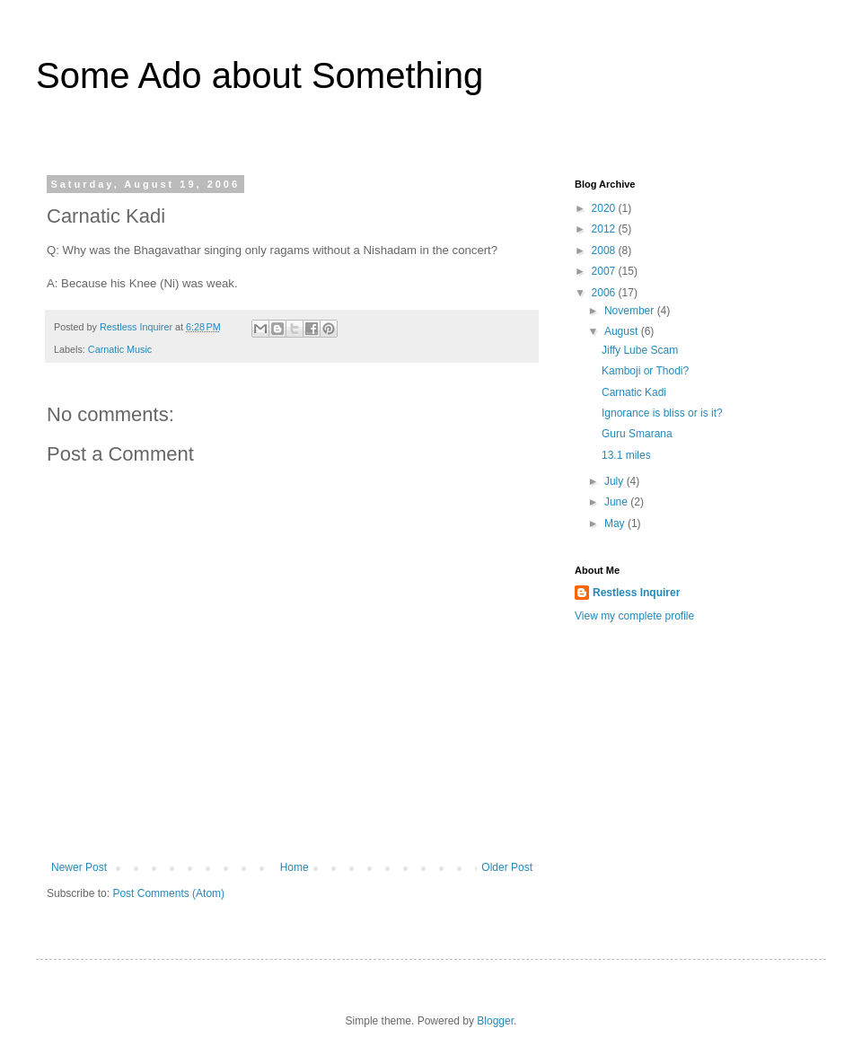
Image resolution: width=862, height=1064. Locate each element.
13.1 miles (626, 455)
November (630, 310)
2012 (605, 229)
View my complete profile (634, 616)
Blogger (495, 1021)
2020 (605, 208)
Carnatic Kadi (634, 392)
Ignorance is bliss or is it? (662, 413)
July (615, 481)
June (617, 502)
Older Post (506, 867)
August (622, 331)
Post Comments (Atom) (168, 893)
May (616, 523)
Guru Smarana (637, 433)
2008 (605, 250)
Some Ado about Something (259, 75)
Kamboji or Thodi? (645, 371)
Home (294, 867)
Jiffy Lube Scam (640, 350)
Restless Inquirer (636, 592)
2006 (605, 292)
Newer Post (79, 867)
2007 (605, 271)
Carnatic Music (120, 349)
